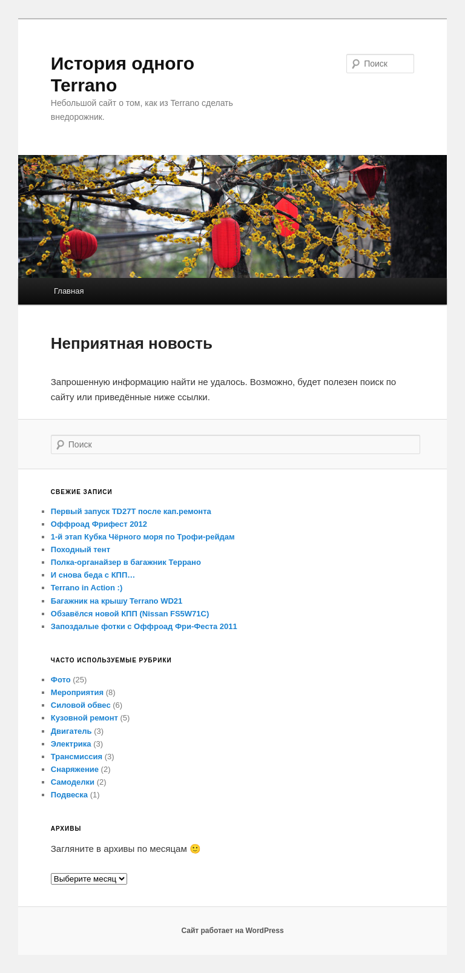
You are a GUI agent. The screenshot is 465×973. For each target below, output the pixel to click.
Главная (69, 290)
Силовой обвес (81, 705)
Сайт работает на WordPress (232, 930)
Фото (61, 679)
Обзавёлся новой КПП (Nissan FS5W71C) (130, 613)
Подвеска (69, 794)
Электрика (71, 743)
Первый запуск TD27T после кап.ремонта (131, 511)
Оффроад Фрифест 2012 (99, 524)
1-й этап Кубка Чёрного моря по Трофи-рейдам (143, 536)
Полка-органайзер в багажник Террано (126, 562)
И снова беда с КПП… (93, 574)
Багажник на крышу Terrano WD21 (116, 600)
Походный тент (80, 549)
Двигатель (71, 731)
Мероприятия (77, 692)
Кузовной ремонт (84, 717)
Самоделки (72, 782)
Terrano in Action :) (86, 587)
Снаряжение (75, 769)
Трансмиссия (76, 756)
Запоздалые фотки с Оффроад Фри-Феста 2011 (144, 626)
